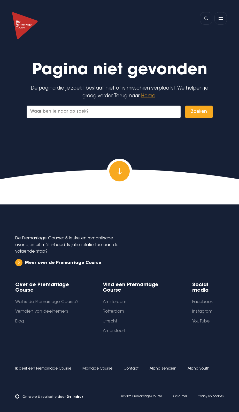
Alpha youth (199, 369)
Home (148, 96)
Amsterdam (114, 302)
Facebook (202, 302)
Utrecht (110, 321)
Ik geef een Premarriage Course (43, 369)
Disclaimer (179, 396)
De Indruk (75, 397)
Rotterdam (113, 312)
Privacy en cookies (210, 396)
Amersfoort (114, 331)
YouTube (201, 321)
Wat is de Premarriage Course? (47, 302)
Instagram (202, 312)
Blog (19, 321)
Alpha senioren (163, 369)
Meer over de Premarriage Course (58, 262)
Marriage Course (97, 369)
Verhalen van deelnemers (41, 312)
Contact (131, 369)
